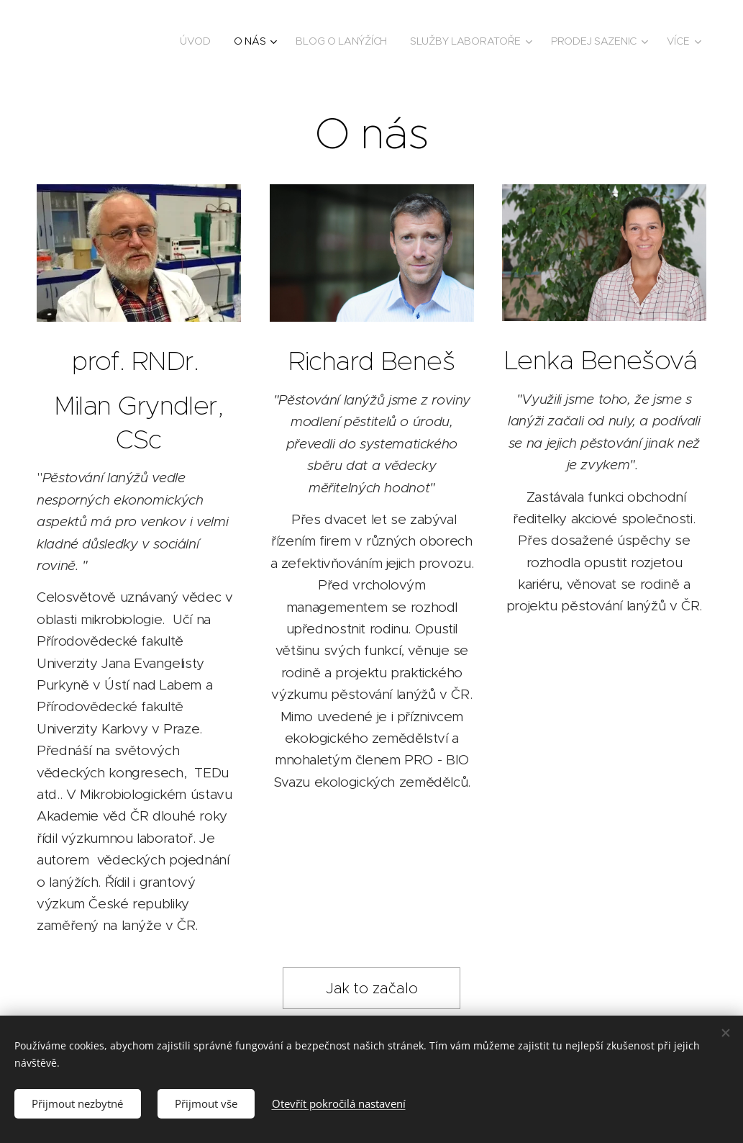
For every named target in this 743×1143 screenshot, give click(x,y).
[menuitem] (196, 41)
